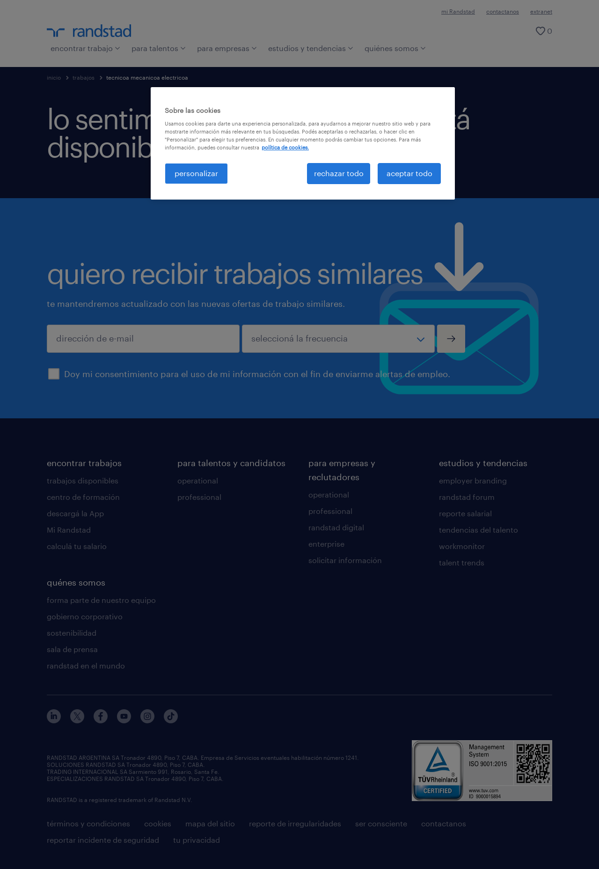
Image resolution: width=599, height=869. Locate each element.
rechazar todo (339, 173)
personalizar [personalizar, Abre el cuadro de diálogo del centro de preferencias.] (196, 173)
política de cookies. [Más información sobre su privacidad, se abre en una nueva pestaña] (285, 147)
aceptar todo (409, 173)
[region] (303, 143)
